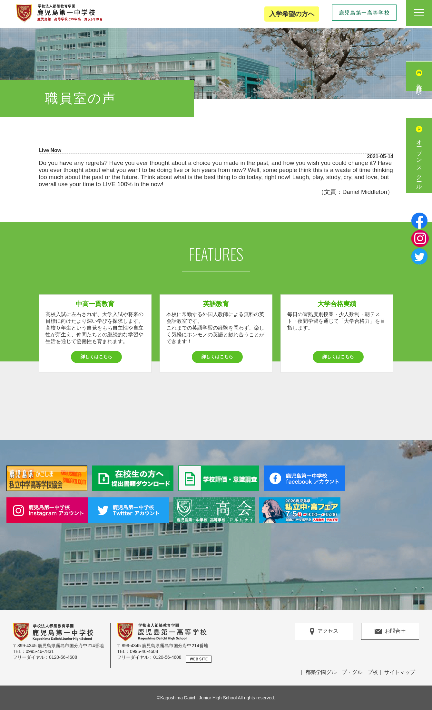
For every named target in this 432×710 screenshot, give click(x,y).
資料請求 (419, 82)
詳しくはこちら (96, 356)
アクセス (324, 631)
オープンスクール (419, 162)
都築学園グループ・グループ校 (342, 672)
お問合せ (390, 631)
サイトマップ (399, 672)
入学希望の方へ (291, 13)
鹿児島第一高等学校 (364, 12)
